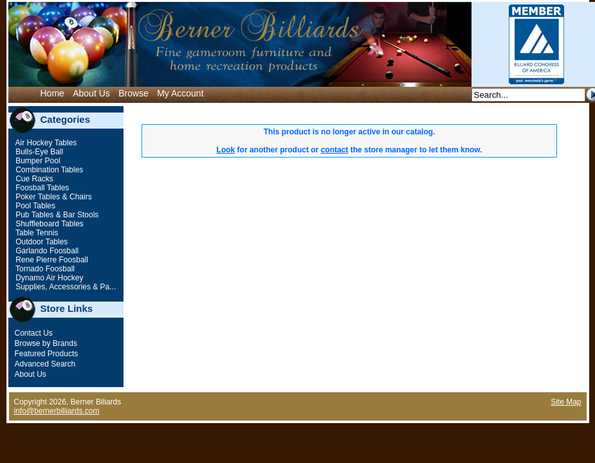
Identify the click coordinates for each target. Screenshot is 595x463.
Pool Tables (34, 205)
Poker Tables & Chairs (53, 196)
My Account (180, 93)
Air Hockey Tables (45, 142)
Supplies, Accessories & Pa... (65, 286)
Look (226, 149)
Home (52, 93)
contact (335, 149)
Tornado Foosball (44, 268)
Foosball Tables (41, 187)
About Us (91, 93)
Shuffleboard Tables (49, 223)
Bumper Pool (37, 160)
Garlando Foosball (46, 250)
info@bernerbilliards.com (57, 410)
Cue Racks (33, 178)
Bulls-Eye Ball (38, 151)
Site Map (566, 401)
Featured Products (46, 353)
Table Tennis (36, 232)
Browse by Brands (46, 343)
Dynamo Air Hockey (49, 277)
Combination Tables (49, 169)
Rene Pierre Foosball (51, 259)
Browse (133, 93)
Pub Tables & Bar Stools (56, 214)
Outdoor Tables (41, 241)
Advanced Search (45, 363)
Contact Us (34, 333)
